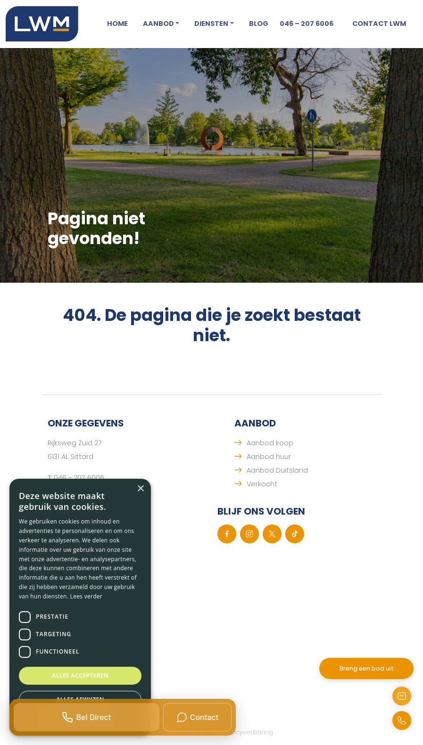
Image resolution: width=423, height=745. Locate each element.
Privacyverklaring (247, 732)
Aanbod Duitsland (277, 470)
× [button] (140, 488)
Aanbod (158, 23)
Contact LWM (379, 23)
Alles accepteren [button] (80, 675)
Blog (258, 23)
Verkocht (262, 484)
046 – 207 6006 (306, 23)
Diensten (211, 23)
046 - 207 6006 (79, 478)
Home (117, 23)
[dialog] (80, 607)
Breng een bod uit (367, 668)
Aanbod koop (270, 443)
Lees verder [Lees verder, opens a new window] (86, 596)
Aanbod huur (269, 456)
